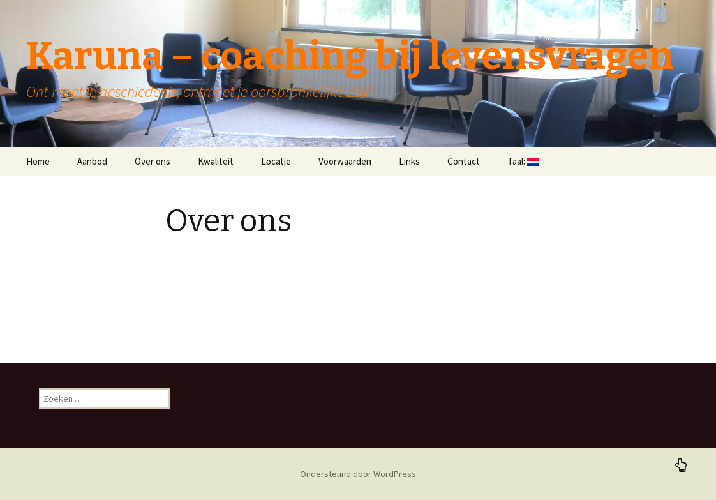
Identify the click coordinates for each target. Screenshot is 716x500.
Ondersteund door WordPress (358, 474)
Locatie (276, 161)
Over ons (152, 161)
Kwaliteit (216, 161)
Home (38, 161)
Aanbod (92, 161)
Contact (463, 161)
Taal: (523, 161)
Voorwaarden (344, 161)
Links (409, 161)
